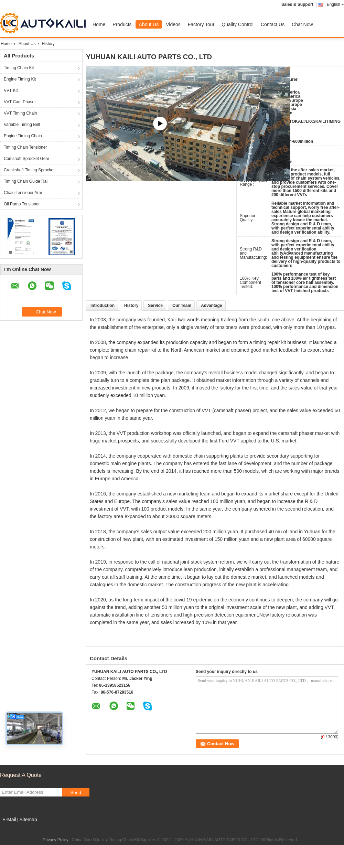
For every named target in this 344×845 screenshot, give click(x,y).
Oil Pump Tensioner (22, 204)
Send (75, 792)
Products (121, 24)
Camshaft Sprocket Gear (26, 158)
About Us (149, 24)
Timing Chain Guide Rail (26, 181)
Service (155, 305)
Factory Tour (201, 24)
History (131, 305)
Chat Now (302, 24)
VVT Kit (11, 90)
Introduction (102, 305)
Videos (173, 24)
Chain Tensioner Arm (23, 192)
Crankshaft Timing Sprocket (29, 170)
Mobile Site (12, 828)
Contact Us (272, 24)
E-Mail (9, 819)
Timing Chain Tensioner (25, 147)
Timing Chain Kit (19, 67)
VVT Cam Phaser (20, 101)
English (335, 4)
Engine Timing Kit (20, 79)
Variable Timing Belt (22, 124)
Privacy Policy (55, 839)
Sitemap (28, 819)
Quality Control (238, 24)
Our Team (181, 305)
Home (99, 24)
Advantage (211, 305)
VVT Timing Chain (20, 113)
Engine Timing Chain (23, 135)
